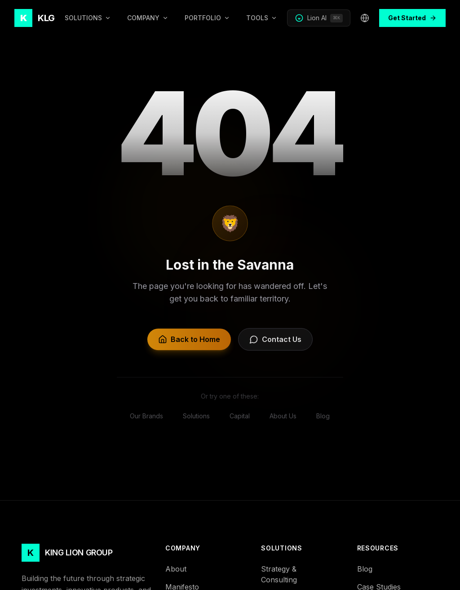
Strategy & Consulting (301, 574)
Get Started (412, 18)
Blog (368, 568)
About (180, 568)
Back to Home (189, 343)
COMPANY (147, 18)
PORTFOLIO (207, 18)
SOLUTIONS (88, 18)
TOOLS (261, 18)
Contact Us (275, 343)
